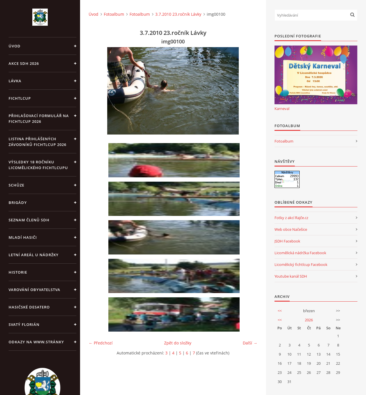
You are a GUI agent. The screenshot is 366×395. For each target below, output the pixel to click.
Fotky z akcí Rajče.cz (291, 217)
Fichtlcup (20, 98)
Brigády (18, 202)
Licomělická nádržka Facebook (300, 252)
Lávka (15, 80)
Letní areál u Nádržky (34, 254)
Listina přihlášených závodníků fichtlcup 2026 (37, 141)
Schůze (16, 185)
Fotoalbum (114, 14)
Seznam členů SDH (29, 219)
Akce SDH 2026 (24, 63)
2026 (309, 319)
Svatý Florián (24, 324)
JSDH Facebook (287, 241)
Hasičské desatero (29, 307)
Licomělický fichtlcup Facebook (300, 264)
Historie (18, 272)
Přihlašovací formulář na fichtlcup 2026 (39, 118)
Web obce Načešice (290, 229)
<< (280, 310)
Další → (250, 343)
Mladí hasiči (23, 237)
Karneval (281, 108)
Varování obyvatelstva (34, 289)
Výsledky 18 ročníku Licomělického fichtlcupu (38, 164)
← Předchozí (101, 343)
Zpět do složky (177, 343)
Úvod (15, 46)
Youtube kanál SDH (290, 276)
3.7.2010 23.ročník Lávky (178, 14)
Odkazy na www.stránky (36, 341)
